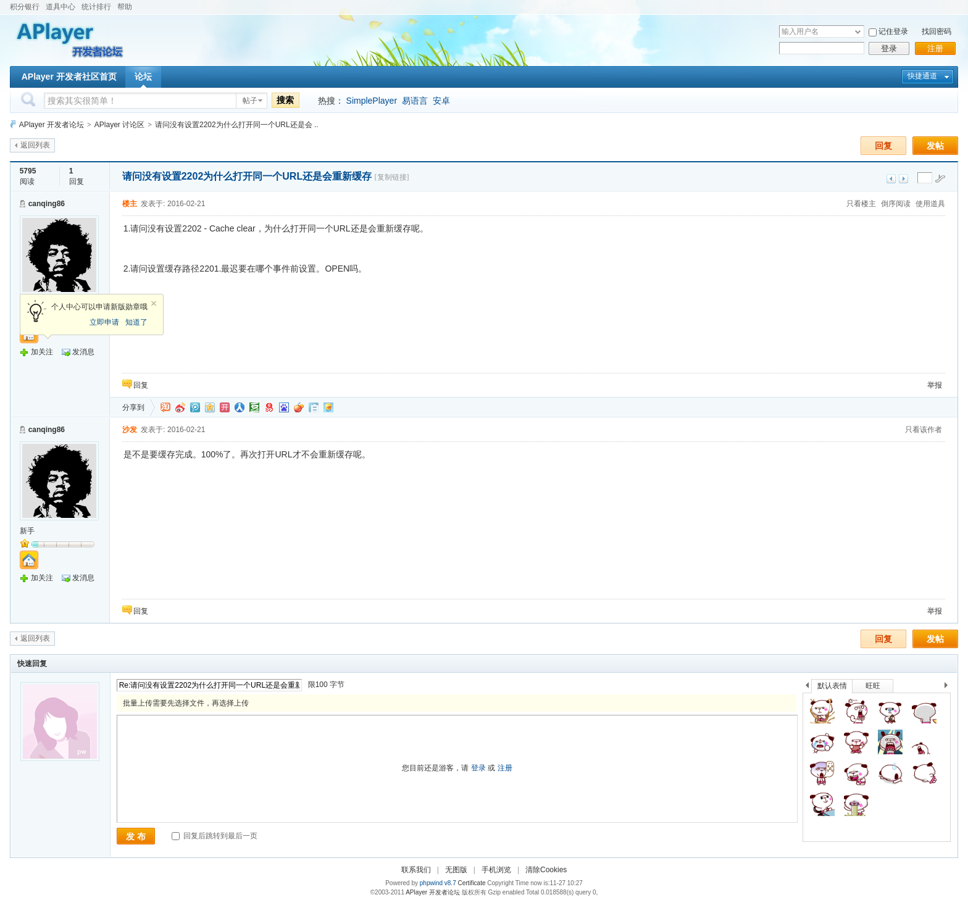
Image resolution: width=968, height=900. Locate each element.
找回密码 (936, 31)
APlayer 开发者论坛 (51, 124)
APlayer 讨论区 (119, 124)
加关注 (42, 352)
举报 (934, 385)
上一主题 (891, 178)
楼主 (129, 203)
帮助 (124, 6)
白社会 (314, 407)
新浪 (180, 407)
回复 (883, 146)
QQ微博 (195, 407)
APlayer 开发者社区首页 (69, 76)
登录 (889, 48)
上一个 (807, 687)
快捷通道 (922, 76)
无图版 (456, 869)
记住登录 (893, 31)
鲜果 (299, 407)
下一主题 (903, 178)
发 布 (136, 836)
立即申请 (104, 322)
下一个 (949, 687)
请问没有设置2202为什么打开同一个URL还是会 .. (237, 124)
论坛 (143, 76)
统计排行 (96, 6)
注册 (935, 48)
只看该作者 (923, 429)
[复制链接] (392, 177)
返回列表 (35, 145)
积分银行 (25, 6)
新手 (27, 531)
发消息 (83, 352)
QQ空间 (210, 407)
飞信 (328, 407)
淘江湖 (165, 407)
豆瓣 (254, 407)
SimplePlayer (371, 101)
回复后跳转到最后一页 (214, 835)
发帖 (935, 146)
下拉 (857, 31)
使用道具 (930, 203)
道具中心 (60, 6)
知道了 (136, 322)
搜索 (285, 100)
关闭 (153, 303)
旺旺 (873, 685)
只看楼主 (861, 203)
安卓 (441, 101)
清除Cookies (546, 869)
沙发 (129, 429)
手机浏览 (496, 869)
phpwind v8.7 (438, 883)
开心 (225, 407)
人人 (239, 407)
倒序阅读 (896, 203)
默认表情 (832, 685)
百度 (284, 407)
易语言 (415, 101)
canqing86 (46, 203)
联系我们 (416, 869)
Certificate (471, 883)
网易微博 (269, 407)
